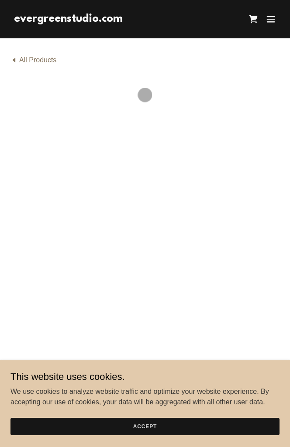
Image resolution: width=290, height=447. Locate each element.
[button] (253, 19)
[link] (68, 19)
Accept (145, 426)
